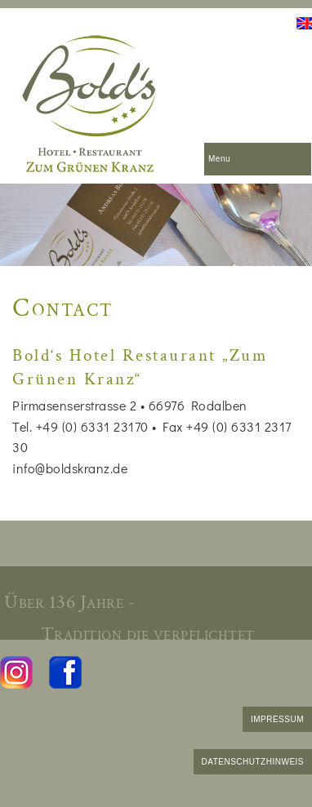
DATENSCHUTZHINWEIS (253, 761)
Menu (219, 158)
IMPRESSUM (277, 719)
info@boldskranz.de (69, 468)
